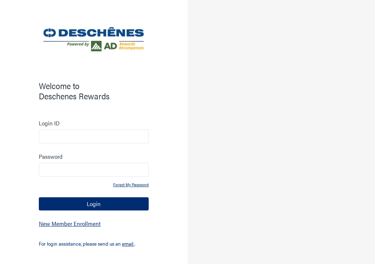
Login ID (49, 123)
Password (51, 156)
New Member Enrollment (70, 223)
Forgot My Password (131, 184)
